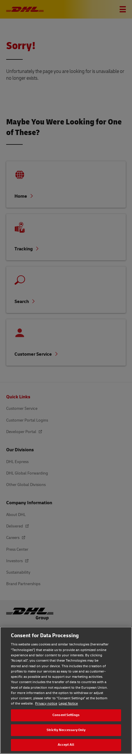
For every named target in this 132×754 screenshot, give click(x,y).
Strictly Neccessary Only (66, 730)
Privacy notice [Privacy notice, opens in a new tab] (46, 703)
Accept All (66, 745)
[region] (66, 690)
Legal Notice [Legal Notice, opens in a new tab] (68, 703)
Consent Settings (66, 715)
